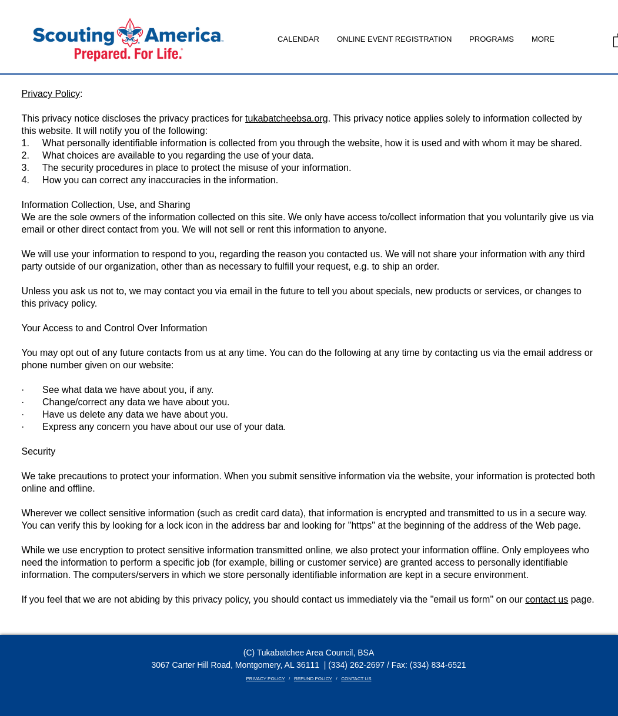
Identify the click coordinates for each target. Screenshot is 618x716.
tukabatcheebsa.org (286, 118)
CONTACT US (356, 678)
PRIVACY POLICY (265, 678)
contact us (546, 599)
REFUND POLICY (313, 678)
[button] (491, 39)
